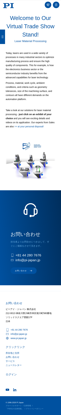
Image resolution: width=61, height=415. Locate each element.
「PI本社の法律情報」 (14, 409)
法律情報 (27, 406)
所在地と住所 (12, 353)
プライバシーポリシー (34, 409)
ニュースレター (14, 365)
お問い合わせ (12, 357)
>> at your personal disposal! (29, 126)
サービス (10, 361)
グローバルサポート (14, 406)
